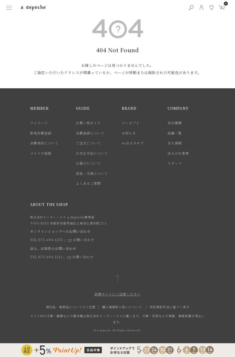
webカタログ (133, 143)
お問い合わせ (81, 239)
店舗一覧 (175, 133)
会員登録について (90, 133)
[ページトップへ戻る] (117, 279)
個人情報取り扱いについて (122, 307)
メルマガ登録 (40, 153)
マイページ (39, 122)
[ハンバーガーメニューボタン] (9, 7)
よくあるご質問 (88, 183)
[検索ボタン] (191, 8)
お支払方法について (92, 153)
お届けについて (88, 163)
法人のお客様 (178, 153)
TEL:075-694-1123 (46, 256)
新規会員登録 (40, 133)
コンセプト (131, 122)
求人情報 (175, 143)
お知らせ (129, 133)
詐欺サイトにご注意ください (117, 294)
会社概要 (175, 122)
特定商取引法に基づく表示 (169, 307)
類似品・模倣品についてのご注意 (70, 307)
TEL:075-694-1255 (46, 239)
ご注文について (88, 143)
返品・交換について (92, 173)
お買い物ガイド (88, 122)
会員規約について (44, 143)
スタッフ (175, 163)
